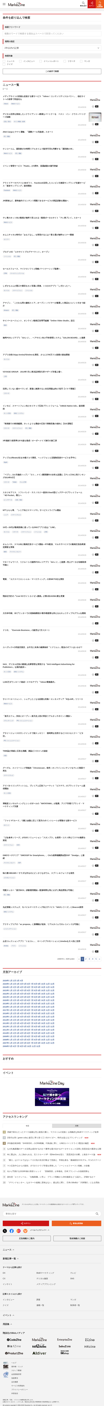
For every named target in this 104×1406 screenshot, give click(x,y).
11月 (48, 984)
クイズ (10, 64)
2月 (14, 981)
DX (4, 1273)
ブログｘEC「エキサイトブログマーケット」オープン (26, 252)
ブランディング (8, 720)
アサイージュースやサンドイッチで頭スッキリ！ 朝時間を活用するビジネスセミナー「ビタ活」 (43, 734)
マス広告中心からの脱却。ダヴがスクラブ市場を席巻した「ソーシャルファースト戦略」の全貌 (48, 1166)
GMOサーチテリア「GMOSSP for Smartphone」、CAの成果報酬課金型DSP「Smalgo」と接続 (43, 856)
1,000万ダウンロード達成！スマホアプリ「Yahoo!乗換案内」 (29, 682)
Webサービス (15, 104)
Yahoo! (6, 104)
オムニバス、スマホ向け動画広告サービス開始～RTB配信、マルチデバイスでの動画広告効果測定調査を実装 (44, 545)
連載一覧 (40, 1305)
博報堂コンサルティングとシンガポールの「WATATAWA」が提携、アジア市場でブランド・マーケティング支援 (43, 804)
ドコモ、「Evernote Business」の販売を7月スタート (26, 630)
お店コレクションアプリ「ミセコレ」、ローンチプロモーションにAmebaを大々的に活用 (41, 941)
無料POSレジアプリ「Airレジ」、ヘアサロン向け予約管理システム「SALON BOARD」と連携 (44, 338)
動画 (5, 325)
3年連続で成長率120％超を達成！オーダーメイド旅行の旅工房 (30, 440)
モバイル (6, 290)
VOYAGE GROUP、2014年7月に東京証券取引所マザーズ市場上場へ (32, 372)
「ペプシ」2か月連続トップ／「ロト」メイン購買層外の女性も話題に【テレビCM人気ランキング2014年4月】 (44, 476)
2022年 (6, 994)
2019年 (6, 1003)
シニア (6, 515)
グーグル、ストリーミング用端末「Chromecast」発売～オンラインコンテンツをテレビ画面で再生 (44, 769)
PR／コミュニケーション (24, 720)
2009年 (6, 1036)
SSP (19, 863)
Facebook (7, 190)
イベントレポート (51, 61)
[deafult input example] (52, 33)
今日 (27, 1126)
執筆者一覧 (75, 1305)
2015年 (6, 1017)
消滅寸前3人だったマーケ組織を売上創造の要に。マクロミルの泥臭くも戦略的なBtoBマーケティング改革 (53, 1132)
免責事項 (14, 1376)
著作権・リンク (17, 1364)
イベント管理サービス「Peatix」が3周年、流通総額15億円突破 (30, 166)
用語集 (7, 1324)
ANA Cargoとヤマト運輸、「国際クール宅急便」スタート (28, 132)
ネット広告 (7, 413)
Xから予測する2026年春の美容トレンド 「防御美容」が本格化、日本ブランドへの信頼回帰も (48, 1171)
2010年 (6, 1033)
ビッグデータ (8, 500)
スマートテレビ (16, 515)
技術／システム (19, 413)
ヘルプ (13, 1360)
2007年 (6, 1043)
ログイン (25, 1223)
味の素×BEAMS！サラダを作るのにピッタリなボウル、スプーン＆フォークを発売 (38, 873)
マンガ (87, 61)
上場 (5, 376)
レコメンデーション (10, 929)
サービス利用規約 (18, 1383)
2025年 (6, 984)
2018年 (6, 1007)
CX (4, 1278)
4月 (21, 981)
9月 (39, 984)
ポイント (6, 825)
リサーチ (71, 61)
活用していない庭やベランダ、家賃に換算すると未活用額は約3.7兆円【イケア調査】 (39, 389)
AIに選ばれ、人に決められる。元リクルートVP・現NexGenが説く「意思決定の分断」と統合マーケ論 (51, 1154)
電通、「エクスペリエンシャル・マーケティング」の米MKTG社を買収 (33, 579)
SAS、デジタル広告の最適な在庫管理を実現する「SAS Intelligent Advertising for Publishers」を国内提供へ (39, 665)
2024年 (6, 987)
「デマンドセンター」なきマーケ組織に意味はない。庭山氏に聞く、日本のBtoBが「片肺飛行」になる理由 (53, 1182)
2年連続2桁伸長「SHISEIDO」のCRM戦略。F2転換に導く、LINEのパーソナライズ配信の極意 (48, 1143)
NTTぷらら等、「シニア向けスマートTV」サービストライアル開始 (32, 510)
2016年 (6, 1013)
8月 (35, 984)
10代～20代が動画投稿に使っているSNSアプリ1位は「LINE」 (30, 527)
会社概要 (14, 1380)
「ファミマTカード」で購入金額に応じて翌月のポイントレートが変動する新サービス (40, 820)
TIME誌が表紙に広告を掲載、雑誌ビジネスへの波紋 (25, 751)
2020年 (6, 1000)
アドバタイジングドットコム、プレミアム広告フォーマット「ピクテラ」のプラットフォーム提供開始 (44, 787)
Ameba (6, 946)
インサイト (7, 1284)
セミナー (6, 239)
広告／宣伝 (7, 121)
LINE (45, 532)
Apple (5, 462)
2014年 (6, 1020)
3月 (17, 981)
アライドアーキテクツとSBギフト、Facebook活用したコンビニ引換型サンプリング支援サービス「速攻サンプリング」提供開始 (44, 184)
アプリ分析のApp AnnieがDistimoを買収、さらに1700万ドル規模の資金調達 (36, 355)
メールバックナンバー (40, 1230)
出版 (5, 755)
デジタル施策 (42, 1278)
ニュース (11, 61)
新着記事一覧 (11, 1258)
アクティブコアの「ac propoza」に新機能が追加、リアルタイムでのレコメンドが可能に (41, 924)
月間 (76, 1126)
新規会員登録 (76, 1223)
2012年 (6, 1026)
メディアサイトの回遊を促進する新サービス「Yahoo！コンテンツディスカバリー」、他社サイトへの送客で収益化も (44, 97)
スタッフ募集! (16, 1368)
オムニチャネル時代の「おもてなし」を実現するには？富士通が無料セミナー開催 (38, 235)
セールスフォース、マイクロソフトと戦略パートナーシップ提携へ (31, 269)
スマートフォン (17, 290)
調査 (38, 1299)
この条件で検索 (52, 71)
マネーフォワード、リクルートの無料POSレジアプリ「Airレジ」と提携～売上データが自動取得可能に (44, 563)
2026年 (6, 981)
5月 (25, 984)
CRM (5, 273)
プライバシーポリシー (19, 1387)
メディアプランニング (46, 1284)
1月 (10, 981)
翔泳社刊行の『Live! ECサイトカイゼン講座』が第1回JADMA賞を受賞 (33, 596)
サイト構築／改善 (19, 121)
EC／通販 (7, 136)
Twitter (15, 482)
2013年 (6, 1023)
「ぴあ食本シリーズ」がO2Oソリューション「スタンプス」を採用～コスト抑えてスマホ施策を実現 (44, 838)
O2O (18, 845)
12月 (52, 984)
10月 (43, 984)
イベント (9, 1315)
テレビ (73, 1273)
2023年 (6, 990)
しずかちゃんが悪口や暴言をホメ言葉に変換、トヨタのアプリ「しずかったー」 (37, 286)
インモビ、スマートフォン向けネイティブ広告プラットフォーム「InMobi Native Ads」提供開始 (44, 407)
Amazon (6, 310)
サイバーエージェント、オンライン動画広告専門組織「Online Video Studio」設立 (39, 321)
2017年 (6, 1010)
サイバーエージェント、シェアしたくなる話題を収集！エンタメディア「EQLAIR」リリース (43, 699)
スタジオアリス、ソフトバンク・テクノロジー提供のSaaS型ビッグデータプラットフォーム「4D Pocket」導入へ (42, 493)
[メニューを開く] (4, 4)
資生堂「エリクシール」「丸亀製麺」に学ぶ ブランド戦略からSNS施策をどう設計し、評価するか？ (51, 1177)
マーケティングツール (17, 273)
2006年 (6, 1046)
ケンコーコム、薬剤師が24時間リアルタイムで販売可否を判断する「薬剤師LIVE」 (38, 149)
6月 (28, 984)
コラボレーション (9, 877)
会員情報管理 (16, 1372)
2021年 (6, 997)
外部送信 (14, 1391)
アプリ (14, 946)
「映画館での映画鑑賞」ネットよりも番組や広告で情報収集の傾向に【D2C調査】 (38, 424)
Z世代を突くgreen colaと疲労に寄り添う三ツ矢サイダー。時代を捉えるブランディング (44, 1138)
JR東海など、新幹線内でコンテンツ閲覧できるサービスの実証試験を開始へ (36, 201)
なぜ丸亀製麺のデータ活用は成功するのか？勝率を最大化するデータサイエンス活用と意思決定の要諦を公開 (54, 1149)
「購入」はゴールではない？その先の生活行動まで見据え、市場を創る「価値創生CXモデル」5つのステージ (54, 1160)
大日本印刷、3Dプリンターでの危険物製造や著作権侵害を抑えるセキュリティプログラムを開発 (44, 613)
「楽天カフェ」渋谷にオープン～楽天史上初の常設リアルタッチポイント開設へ (37, 716)
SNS (72, 1278)
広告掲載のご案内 (26, 1238)
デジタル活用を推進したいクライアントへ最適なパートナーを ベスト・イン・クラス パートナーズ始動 (44, 115)
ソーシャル (7, 256)
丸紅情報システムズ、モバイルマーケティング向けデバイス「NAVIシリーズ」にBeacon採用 (43, 907)
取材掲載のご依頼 (77, 1238)
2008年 (6, 1040)
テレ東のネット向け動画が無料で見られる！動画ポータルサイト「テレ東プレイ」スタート (42, 218)
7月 (32, 984)
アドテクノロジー (15, 551)
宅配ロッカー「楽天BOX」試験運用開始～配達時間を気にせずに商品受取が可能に (38, 890)
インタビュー (29, 61)
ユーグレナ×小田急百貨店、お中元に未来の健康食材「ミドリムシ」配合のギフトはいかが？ (42, 647)
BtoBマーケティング (45, 1273)
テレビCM (23, 482)
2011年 (6, 1030)
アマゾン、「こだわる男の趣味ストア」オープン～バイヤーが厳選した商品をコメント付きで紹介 (44, 304)
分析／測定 (18, 500)
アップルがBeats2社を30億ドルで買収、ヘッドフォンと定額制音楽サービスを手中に (39, 458)
